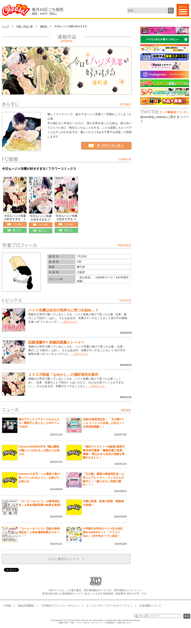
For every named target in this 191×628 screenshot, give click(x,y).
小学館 (7, 605)
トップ (5, 26)
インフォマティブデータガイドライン (109, 605)
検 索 (186, 616)
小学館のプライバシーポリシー (60, 605)
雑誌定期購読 (26, 605)
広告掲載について (150, 605)
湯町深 (44, 26)
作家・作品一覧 (24, 26)
